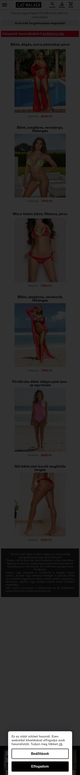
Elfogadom (40, 766)
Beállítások (40, 753)
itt (60, 744)
